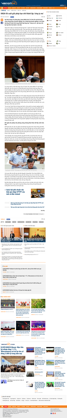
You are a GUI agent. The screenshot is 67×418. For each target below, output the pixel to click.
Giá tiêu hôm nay (45, 398)
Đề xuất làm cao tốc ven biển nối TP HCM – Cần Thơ (34, 245)
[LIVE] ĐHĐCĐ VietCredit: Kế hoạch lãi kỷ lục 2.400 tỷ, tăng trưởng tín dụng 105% (60, 374)
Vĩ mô (8, 10)
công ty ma (41, 222)
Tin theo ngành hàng (53, 12)
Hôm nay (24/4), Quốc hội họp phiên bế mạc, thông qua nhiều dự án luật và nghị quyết (33, 240)
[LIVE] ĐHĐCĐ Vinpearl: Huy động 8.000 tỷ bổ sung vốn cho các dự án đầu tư (60, 362)
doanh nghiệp (8, 222)
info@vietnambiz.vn (8, 415)
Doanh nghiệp (5, 279)
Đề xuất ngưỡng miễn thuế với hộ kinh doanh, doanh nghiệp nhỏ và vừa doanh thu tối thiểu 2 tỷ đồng (11, 240)
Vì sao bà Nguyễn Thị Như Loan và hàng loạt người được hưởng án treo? (12, 249)
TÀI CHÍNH (23, 7)
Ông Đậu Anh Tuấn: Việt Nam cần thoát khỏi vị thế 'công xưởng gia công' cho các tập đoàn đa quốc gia (12, 245)
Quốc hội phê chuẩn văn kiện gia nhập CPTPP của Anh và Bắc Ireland (15, 192)
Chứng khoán (3, 311)
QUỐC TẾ (18, 7)
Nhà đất (4, 292)
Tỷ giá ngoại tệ (13, 398)
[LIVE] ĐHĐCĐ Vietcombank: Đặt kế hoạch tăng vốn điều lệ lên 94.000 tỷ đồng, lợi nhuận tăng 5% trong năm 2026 (22, 283)
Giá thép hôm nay (6, 400)
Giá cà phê (39, 398)
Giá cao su (27, 400)
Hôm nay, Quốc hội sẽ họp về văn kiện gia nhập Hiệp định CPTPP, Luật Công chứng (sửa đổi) (27, 203)
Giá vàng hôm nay (6, 398)
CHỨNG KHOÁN (33, 7)
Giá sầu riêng (12, 400)
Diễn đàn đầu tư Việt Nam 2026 (44, 400)
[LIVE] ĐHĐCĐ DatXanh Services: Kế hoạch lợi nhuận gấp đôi (17, 290)
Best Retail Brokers (34, 400)
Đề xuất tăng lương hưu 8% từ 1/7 (31, 254)
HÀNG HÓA (14, 7)
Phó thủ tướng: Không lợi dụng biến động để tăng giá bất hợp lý (34, 248)
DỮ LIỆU (50, 7)
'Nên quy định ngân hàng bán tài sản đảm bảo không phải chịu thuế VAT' (27, 207)
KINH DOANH (45, 7)
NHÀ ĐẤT (27, 7)
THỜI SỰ (5, 7)
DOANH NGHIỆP (39, 7)
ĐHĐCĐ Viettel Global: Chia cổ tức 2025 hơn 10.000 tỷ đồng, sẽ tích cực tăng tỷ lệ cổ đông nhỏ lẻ (7, 333)
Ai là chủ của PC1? (39, 372)
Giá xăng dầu (60, 398)
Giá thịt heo (18, 400)
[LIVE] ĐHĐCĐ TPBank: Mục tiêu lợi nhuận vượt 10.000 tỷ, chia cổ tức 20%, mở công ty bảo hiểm (40, 363)
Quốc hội (14, 222)
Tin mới (5, 266)
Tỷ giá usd (19, 398)
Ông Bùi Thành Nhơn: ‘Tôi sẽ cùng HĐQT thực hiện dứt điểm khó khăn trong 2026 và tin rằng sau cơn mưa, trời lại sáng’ (40, 386)
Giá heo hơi (34, 398)
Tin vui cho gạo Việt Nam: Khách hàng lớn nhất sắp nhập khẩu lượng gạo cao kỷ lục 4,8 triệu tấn (38, 311)
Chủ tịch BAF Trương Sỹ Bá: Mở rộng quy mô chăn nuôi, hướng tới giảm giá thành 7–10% (60, 384)
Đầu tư (19, 10)
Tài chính (4, 272)
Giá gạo (23, 400)
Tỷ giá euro (29, 398)
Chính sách (13, 10)
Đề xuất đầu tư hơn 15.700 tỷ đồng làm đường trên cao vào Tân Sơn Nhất (35, 252)
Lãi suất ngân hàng (52, 398)
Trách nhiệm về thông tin (7, 416)
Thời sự (3, 10)
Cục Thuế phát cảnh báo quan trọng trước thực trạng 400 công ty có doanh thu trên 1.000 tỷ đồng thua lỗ (12, 253)
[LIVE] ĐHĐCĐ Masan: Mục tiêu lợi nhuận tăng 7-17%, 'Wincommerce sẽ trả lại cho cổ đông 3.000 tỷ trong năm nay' (23, 276)
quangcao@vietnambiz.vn (57, 411)
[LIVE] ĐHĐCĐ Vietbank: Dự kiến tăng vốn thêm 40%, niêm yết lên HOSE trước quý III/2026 (22, 269)
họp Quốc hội (28, 222)
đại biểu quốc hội (21, 222)
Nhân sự (24, 10)
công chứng (35, 222)
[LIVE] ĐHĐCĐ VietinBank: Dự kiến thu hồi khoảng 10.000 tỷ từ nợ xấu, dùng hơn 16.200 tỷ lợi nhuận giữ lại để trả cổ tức (40, 351)
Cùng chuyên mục (29, 226)
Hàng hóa (33, 314)
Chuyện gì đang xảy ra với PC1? (7, 309)
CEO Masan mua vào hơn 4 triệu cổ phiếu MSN (15, 380)
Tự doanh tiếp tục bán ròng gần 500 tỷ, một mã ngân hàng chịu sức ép (23, 332)
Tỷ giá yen (24, 398)
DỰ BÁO (9, 7)
